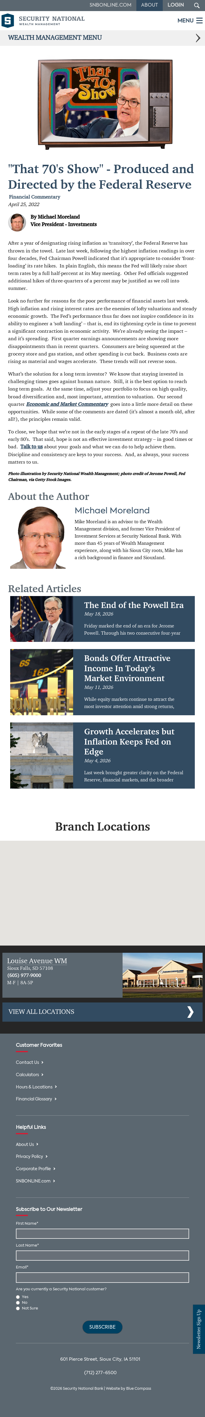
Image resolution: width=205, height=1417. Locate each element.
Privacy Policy (29, 1157)
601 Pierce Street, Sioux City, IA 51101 (100, 1359)
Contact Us (27, 1063)
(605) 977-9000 (24, 975)
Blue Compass (138, 1389)
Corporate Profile (33, 1169)
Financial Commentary (34, 197)
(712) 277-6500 (100, 1373)
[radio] (102, 1297)
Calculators (27, 1075)
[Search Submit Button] (197, 5)
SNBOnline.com (111, 5)
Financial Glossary (34, 1099)
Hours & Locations (34, 1087)
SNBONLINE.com (33, 1181)
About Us (25, 1145)
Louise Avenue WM (37, 961)
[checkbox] (102, 1303)
